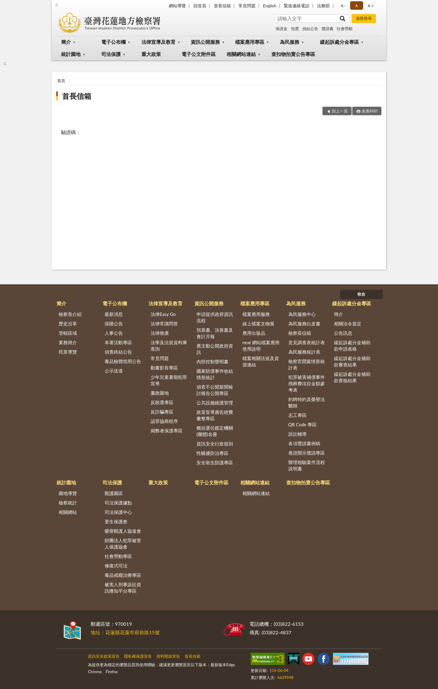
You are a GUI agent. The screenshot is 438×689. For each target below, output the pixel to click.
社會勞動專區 (118, 556)
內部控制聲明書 (212, 361)
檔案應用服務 (256, 314)
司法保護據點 (118, 502)
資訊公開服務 (205, 42)
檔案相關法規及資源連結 (260, 361)
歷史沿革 (68, 323)
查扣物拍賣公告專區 (293, 54)
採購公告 (114, 323)
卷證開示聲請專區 (306, 452)
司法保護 (111, 54)
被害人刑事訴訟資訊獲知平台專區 (123, 588)
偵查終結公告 (118, 352)
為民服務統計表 (304, 352)
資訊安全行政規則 (214, 443)
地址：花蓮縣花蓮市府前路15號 (125, 632)
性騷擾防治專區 (212, 453)
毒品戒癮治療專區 (123, 575)
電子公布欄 (113, 42)
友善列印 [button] (369, 111)
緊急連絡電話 (296, 5)
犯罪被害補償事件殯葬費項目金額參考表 (306, 383)
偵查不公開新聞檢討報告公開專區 (214, 390)
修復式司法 (116, 565)
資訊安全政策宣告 (104, 656)
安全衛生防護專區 (214, 462)
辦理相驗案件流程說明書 (306, 465)
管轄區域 (68, 333)
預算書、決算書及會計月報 (214, 333)
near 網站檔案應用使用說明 (261, 345)
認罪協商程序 (164, 421)
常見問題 (246, 5)
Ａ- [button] (343, 5)
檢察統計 (68, 502)
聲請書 (327, 28)
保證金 (281, 28)
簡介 (66, 42)
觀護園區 (114, 493)
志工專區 (297, 415)
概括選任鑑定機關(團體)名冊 (214, 431)
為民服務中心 (302, 314)
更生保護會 (116, 521)
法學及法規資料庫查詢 (169, 345)
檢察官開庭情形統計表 (306, 364)
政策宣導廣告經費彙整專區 (214, 415)
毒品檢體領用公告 (123, 361)
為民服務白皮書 (304, 323)
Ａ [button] (356, 5)
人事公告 (114, 333)
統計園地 (71, 54)
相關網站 (68, 512)
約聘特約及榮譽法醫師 (306, 402)
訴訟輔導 (297, 434)
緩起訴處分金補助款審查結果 (352, 361)
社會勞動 (345, 28)
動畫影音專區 (164, 367)
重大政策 (151, 54)
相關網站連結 (241, 54)
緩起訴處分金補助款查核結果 (352, 377)
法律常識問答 (164, 323)
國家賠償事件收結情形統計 (214, 374)
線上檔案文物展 (258, 323)
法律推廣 (160, 333)
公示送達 (114, 370)
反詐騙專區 (162, 411)
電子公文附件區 (199, 54)
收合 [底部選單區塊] (361, 294)
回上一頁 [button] (340, 111)
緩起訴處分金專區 (339, 42)
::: (56, 4)
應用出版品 (253, 333)
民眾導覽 (68, 352)
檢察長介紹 (70, 314)
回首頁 (199, 5)
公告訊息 (343, 333)
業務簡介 (68, 342)
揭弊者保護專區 (166, 430)
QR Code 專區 (302, 424)
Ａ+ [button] (370, 5)
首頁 (61, 80)
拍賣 (295, 28)
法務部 (323, 5)
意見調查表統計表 (306, 342)
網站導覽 (177, 5)
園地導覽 (68, 493)
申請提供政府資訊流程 (214, 317)
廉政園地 (160, 393)
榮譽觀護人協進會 (123, 531)
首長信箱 (222, 5)
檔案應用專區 (249, 42)
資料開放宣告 (168, 656)
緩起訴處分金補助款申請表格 (352, 345)
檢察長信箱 (299, 333)
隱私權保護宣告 (138, 656)
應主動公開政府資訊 (214, 349)
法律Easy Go (163, 314)
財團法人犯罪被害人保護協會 (123, 543)
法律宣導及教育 (158, 42)
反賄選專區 (162, 402)
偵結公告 (310, 28)
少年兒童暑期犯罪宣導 (169, 380)
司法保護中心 (118, 512)
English (269, 5)
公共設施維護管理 (214, 402)
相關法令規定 (347, 323)
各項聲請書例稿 (304, 443)
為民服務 (289, 42)
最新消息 (114, 314)
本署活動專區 (118, 342)
